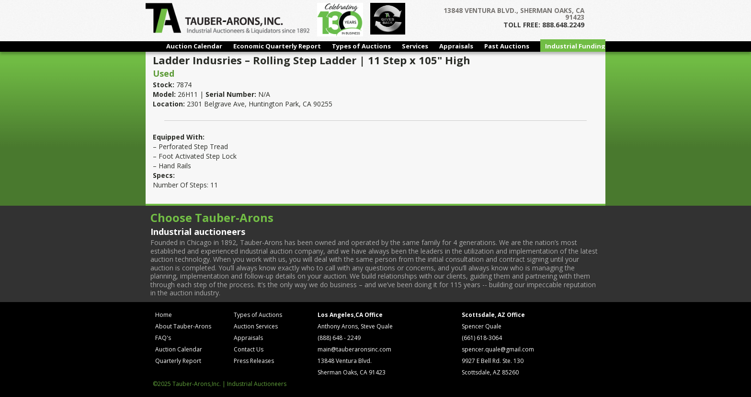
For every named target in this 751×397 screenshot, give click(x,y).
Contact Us (248, 349)
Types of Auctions (361, 46)
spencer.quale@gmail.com (498, 349)
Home (163, 315)
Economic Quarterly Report (277, 46)
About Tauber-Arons (183, 326)
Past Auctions (506, 46)
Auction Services (256, 326)
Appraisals (456, 46)
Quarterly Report (178, 361)
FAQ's (163, 338)
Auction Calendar (194, 46)
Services (415, 46)
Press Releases (254, 361)
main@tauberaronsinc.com (354, 349)
